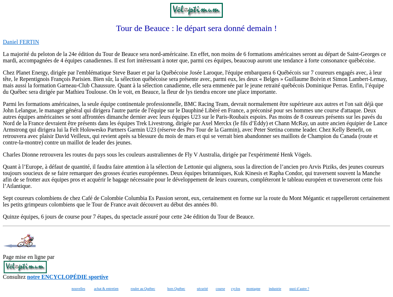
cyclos (235, 289)
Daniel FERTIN (21, 42)
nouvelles (78, 289)
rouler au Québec (143, 289)
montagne (253, 289)
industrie (275, 289)
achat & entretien (106, 289)
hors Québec (176, 289)
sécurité (202, 289)
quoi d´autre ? (299, 289)
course (220, 289)
